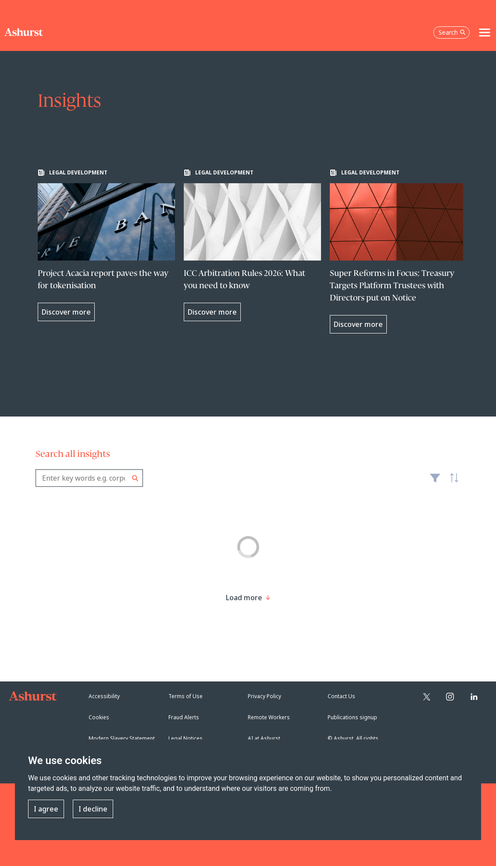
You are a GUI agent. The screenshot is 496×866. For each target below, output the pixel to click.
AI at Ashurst (264, 738)
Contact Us (341, 696)
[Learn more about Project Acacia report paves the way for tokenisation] (106, 245)
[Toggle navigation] (485, 32)
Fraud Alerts (183, 717)
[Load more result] (244, 597)
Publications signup (352, 717)
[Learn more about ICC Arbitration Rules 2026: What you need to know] (252, 245)
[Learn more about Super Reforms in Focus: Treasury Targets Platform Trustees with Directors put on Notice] (398, 251)
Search (135, 478)
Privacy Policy (264, 696)
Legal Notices (185, 738)
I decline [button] (93, 809)
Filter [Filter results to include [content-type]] (435, 481)
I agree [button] (46, 809)
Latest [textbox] (452, 482)
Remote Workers (269, 717)
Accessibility (104, 696)
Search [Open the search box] (452, 32)
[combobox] (89, 478)
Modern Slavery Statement (122, 738)
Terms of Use (185, 696)
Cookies (99, 717)
